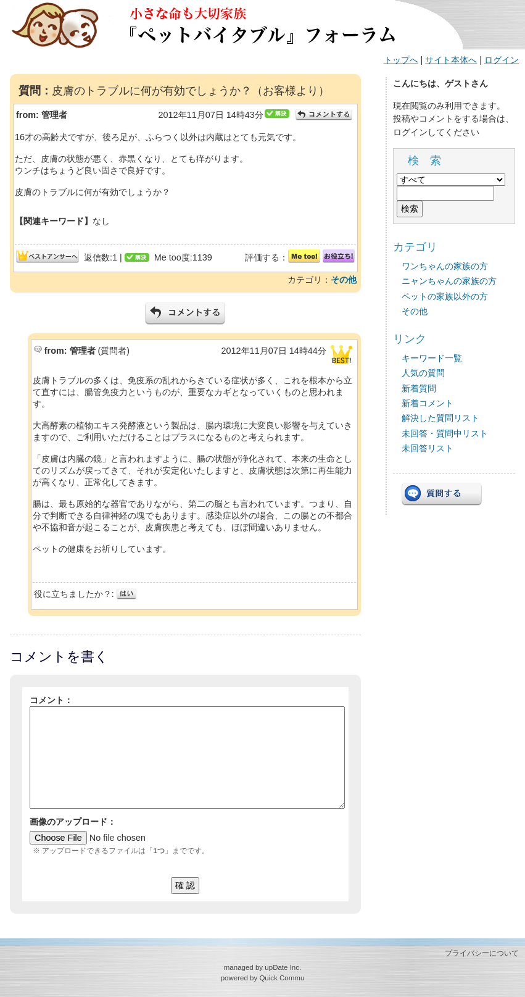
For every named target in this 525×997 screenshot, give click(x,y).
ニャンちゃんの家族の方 (449, 281)
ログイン (501, 60)
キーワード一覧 (432, 358)
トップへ (401, 60)
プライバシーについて (482, 953)
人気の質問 (423, 373)
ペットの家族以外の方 (445, 296)
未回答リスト (427, 448)
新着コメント (427, 403)
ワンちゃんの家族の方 (445, 266)
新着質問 (419, 388)
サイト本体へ (451, 60)
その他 (344, 280)
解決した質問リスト (440, 418)
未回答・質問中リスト (445, 433)
